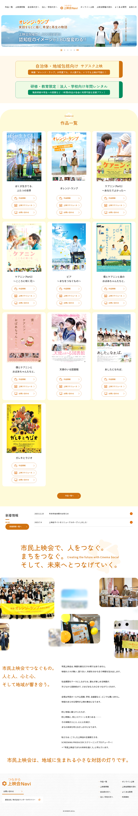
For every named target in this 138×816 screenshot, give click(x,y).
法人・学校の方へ (50, 8)
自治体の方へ (35, 8)
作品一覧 (12, 8)
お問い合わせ (24, 212)
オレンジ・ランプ (69, 188)
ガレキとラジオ (24, 457)
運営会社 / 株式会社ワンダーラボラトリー (20, 799)
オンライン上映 (87, 8)
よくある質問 (117, 8)
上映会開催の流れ (103, 8)
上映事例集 (23, 8)
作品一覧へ (69, 495)
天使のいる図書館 (69, 369)
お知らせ (129, 8)
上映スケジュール (25, 205)
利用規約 (125, 797)
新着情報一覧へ (15, 526)
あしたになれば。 (114, 369)
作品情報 (22, 198)
